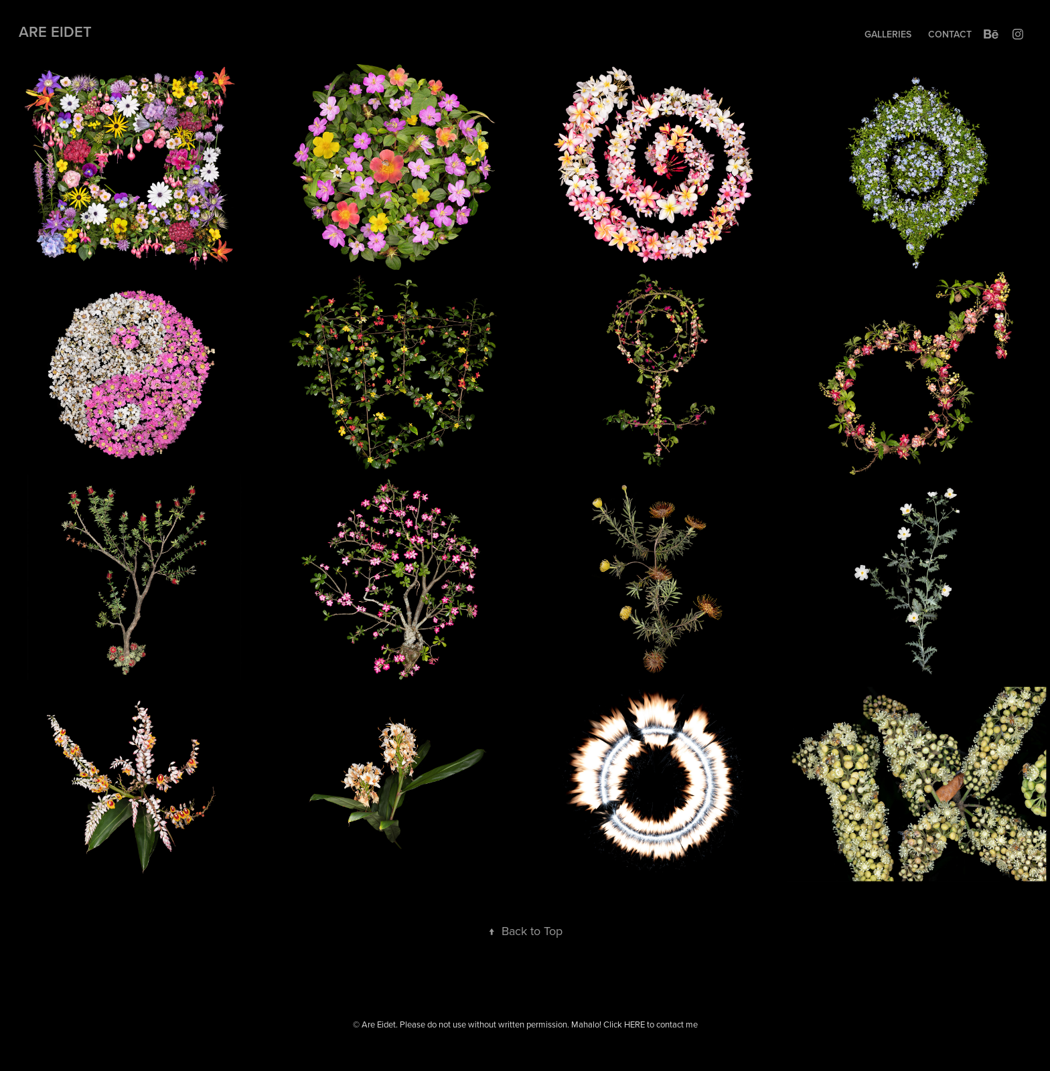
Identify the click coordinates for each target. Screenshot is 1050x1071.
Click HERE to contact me (650, 1024)
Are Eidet (55, 31)
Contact (950, 34)
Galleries (888, 34)
